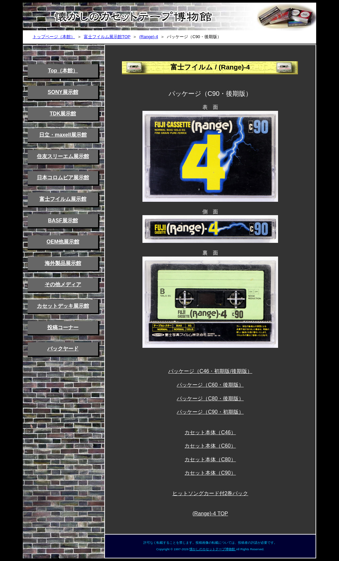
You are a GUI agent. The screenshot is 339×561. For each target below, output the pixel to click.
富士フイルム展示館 (62, 199)
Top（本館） (63, 70)
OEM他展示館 (63, 241)
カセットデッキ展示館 (63, 306)
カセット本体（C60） (210, 446)
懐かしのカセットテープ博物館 (212, 549)
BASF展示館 (63, 220)
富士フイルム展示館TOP (107, 36)
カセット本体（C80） (210, 459)
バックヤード (63, 348)
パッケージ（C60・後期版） (210, 385)
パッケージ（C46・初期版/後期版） (210, 371)
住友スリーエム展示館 (63, 156)
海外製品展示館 (63, 263)
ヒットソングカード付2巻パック (210, 493)
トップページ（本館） (54, 36)
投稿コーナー (63, 327)
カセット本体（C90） (210, 473)
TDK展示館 (63, 113)
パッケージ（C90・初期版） (210, 412)
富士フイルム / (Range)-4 (210, 67)
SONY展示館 (63, 92)
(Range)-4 (148, 36)
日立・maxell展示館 (63, 135)
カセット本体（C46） (210, 432)
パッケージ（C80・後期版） (210, 398)
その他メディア (63, 284)
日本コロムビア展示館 (63, 177)
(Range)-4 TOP (210, 513)
